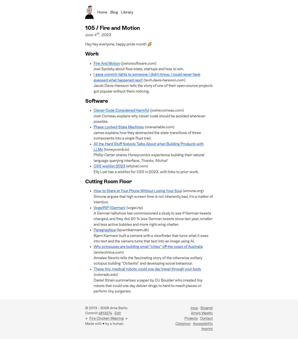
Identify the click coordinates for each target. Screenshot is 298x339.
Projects (191, 318)
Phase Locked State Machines (119, 127)
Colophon (182, 324)
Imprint (207, 329)
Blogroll (207, 308)
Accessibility (203, 324)
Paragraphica (105, 230)
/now (194, 308)
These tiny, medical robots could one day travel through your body (147, 269)
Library (127, 12)
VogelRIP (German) (110, 208)
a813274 (105, 313)
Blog (114, 12)
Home (102, 12)
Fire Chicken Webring (106, 318)
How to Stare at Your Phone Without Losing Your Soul (138, 191)
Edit (118, 313)
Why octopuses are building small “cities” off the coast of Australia (148, 247)
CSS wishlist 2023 (109, 166)
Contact (206, 318)
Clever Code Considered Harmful (121, 110)
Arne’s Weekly (202, 313)
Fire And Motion (107, 63)
